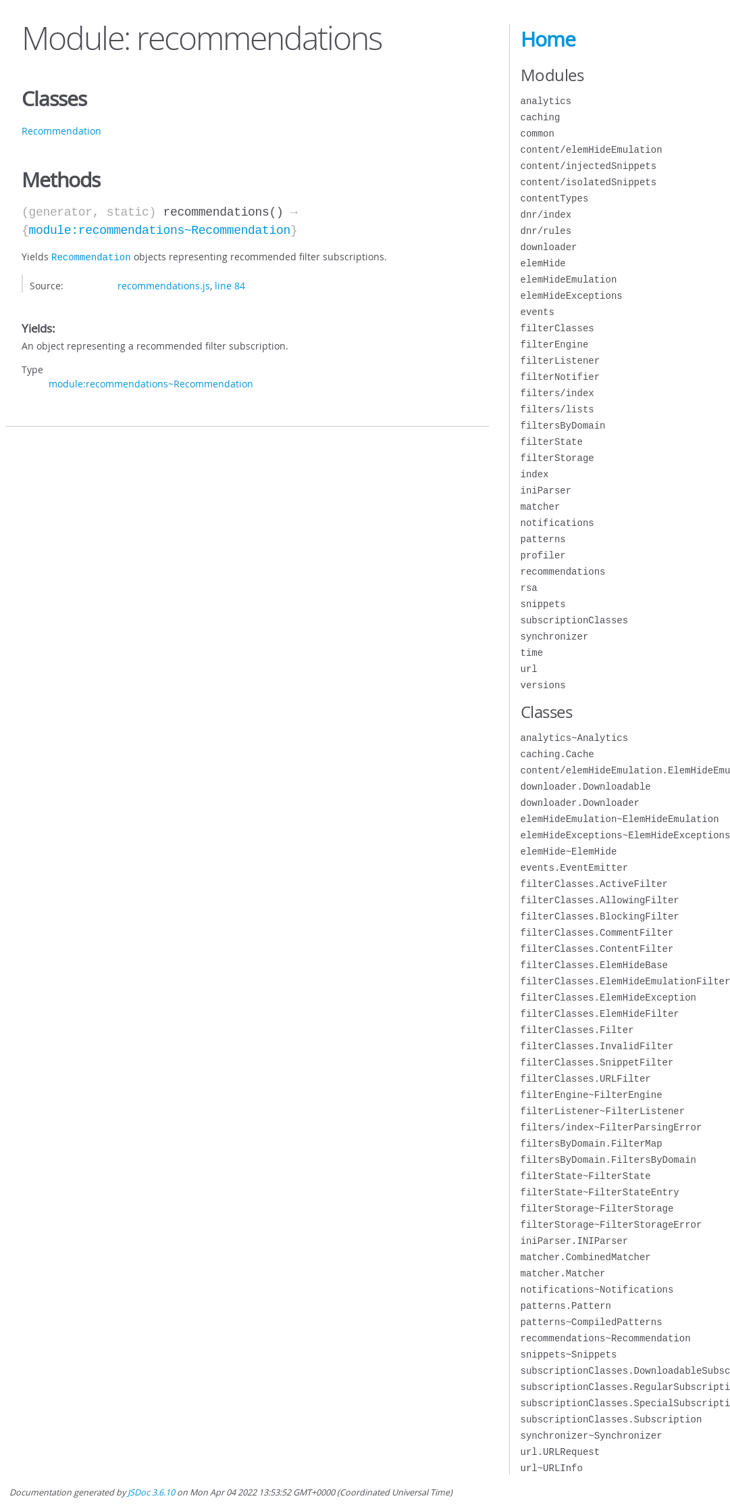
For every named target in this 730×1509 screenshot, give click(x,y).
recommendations (563, 571)
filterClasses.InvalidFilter (597, 1046)
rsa (529, 587)
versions (543, 685)
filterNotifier (560, 376)
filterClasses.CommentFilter (597, 932)
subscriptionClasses (575, 620)
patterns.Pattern (566, 1305)
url (529, 669)
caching (540, 117)
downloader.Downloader (580, 802)
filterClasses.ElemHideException (608, 997)
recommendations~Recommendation (606, 1338)
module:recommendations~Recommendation (159, 230)
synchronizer (555, 636)
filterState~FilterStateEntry (600, 1192)
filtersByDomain (563, 425)
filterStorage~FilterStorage (597, 1208)
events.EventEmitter (575, 867)
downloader (549, 247)
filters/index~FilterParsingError (611, 1127)
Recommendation (61, 130)
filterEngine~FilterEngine (591, 1094)
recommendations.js (164, 284)
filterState (552, 441)
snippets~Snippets (569, 1354)
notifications (557, 523)
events (537, 312)
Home (548, 39)
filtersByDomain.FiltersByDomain (608, 1159)
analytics (546, 101)
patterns (543, 539)
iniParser (546, 490)
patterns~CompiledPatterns (591, 1322)
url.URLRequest (560, 1451)
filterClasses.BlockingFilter (600, 916)
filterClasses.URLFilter (586, 1078)
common (537, 133)
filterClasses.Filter (577, 1030)
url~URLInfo (552, 1468)
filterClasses (557, 328)
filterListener (560, 360)
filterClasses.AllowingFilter (600, 900)
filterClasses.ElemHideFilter (600, 1013)
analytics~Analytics (575, 738)
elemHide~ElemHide (569, 851)
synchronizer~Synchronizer (591, 1435)
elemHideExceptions (572, 295)
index (535, 474)
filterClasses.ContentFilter (597, 948)
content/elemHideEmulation (591, 149)
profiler (543, 555)
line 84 (230, 284)
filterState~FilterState (586, 1176)
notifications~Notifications (597, 1289)
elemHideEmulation (569, 279)
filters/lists (557, 409)
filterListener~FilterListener (603, 1111)
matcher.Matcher (563, 1273)
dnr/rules (546, 230)
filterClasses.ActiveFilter (594, 884)
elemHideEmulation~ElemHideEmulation (620, 819)
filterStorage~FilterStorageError (611, 1224)
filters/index (557, 393)
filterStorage (557, 458)
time (532, 652)
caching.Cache (557, 754)
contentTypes (555, 198)
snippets (543, 604)
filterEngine (555, 344)
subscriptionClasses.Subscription (611, 1419)
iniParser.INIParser (575, 1241)
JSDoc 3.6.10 (151, 1492)
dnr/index (546, 214)
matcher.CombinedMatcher (586, 1257)
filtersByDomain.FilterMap (591, 1143)
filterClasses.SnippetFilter (597, 1062)
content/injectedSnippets (589, 166)
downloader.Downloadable (586, 786)
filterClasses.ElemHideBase (594, 965)
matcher (540, 506)
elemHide (543, 263)
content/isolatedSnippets (589, 182)
